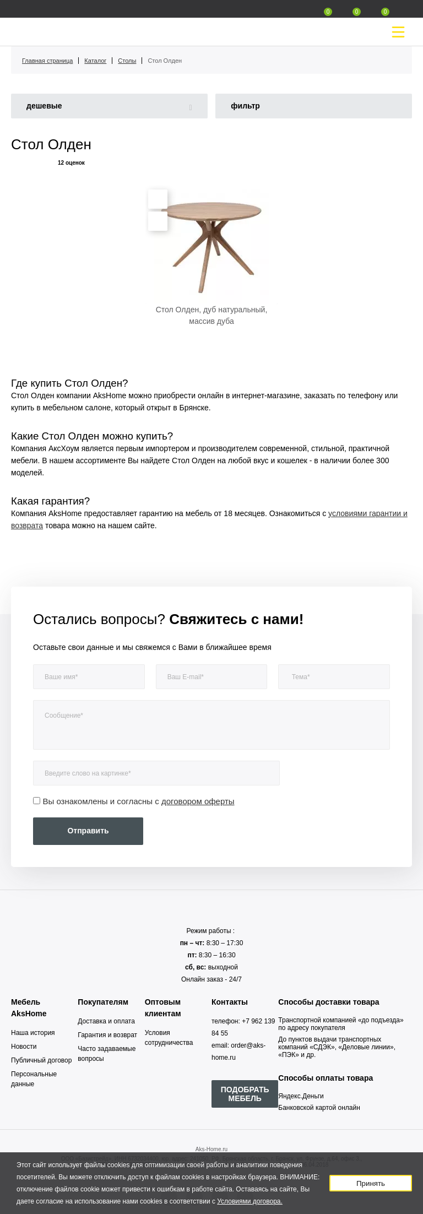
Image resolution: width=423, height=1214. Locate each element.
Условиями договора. (250, 1201)
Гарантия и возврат (107, 1035)
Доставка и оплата (106, 1021)
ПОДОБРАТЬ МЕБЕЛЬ (245, 1094)
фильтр (245, 105)
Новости (23, 1046)
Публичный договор (41, 1060)
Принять (370, 1183)
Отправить (88, 830)
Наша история (33, 1033)
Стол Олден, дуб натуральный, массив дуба (212, 315)
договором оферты (198, 801)
